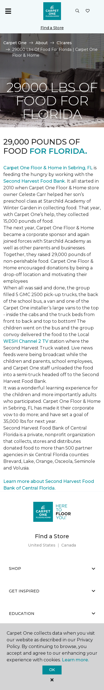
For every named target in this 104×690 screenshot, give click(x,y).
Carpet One (15, 42)
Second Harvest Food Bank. (34, 181)
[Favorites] (87, 11)
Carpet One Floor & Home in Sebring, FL (48, 167)
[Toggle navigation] (8, 11)
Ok (52, 669)
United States (41, 545)
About (41, 42)
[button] (77, 11)
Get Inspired (52, 591)
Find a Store (52, 27)
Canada (68, 545)
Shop (52, 568)
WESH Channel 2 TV (25, 341)
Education (52, 613)
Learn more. (75, 659)
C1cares (64, 42)
